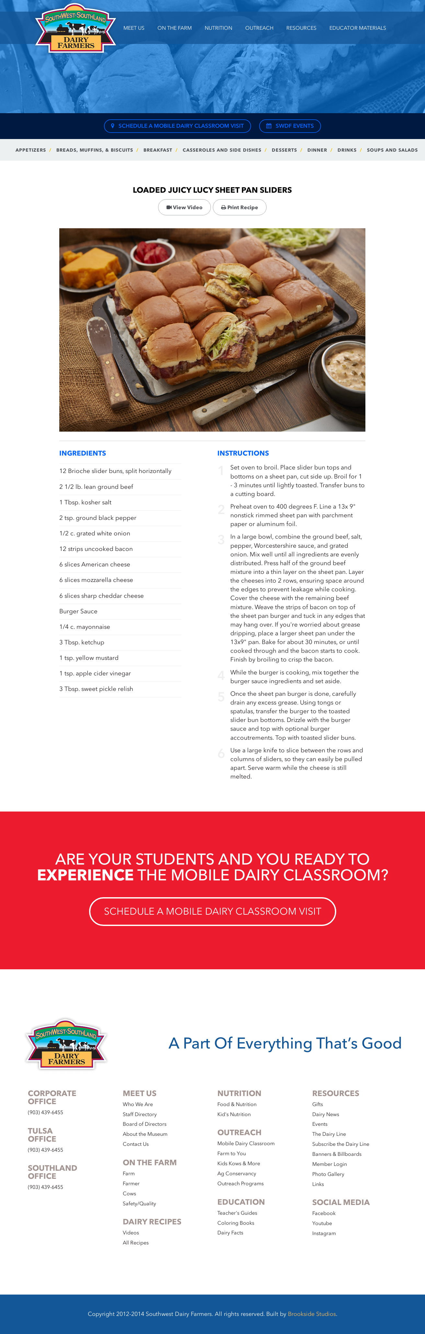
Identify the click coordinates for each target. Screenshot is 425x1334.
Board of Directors (145, 1124)
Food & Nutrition (237, 1104)
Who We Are (138, 1104)
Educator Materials (357, 28)
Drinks (347, 150)
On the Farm (174, 28)
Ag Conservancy (236, 1173)
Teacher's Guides (237, 1213)
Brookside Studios (312, 1314)
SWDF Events (290, 126)
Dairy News (325, 1114)
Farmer (131, 1183)
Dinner (317, 150)
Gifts (317, 1104)
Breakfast (158, 150)
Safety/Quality (139, 1203)
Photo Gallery (328, 1174)
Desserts (284, 150)
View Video (184, 207)
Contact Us (136, 1144)
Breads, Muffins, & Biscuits (94, 150)
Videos (131, 1232)
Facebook (324, 1213)
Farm (129, 1173)
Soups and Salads (392, 150)
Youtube (322, 1223)
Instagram (324, 1233)
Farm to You (231, 1153)
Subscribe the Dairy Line (340, 1144)
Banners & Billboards (337, 1154)
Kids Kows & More (238, 1163)
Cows (129, 1193)
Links (318, 1184)
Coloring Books (235, 1223)
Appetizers (31, 150)
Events (319, 1124)
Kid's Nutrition (234, 1114)
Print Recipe (239, 207)
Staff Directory (140, 1114)
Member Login (329, 1164)
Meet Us (133, 28)
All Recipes (136, 1242)
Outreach (259, 28)
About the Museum (145, 1134)
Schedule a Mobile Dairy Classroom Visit (177, 126)
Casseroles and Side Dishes (222, 150)
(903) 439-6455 (45, 1112)
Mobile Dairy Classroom (246, 1143)
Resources (301, 28)
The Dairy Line (329, 1134)
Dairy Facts (230, 1232)
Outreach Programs (240, 1183)
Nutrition (218, 28)
